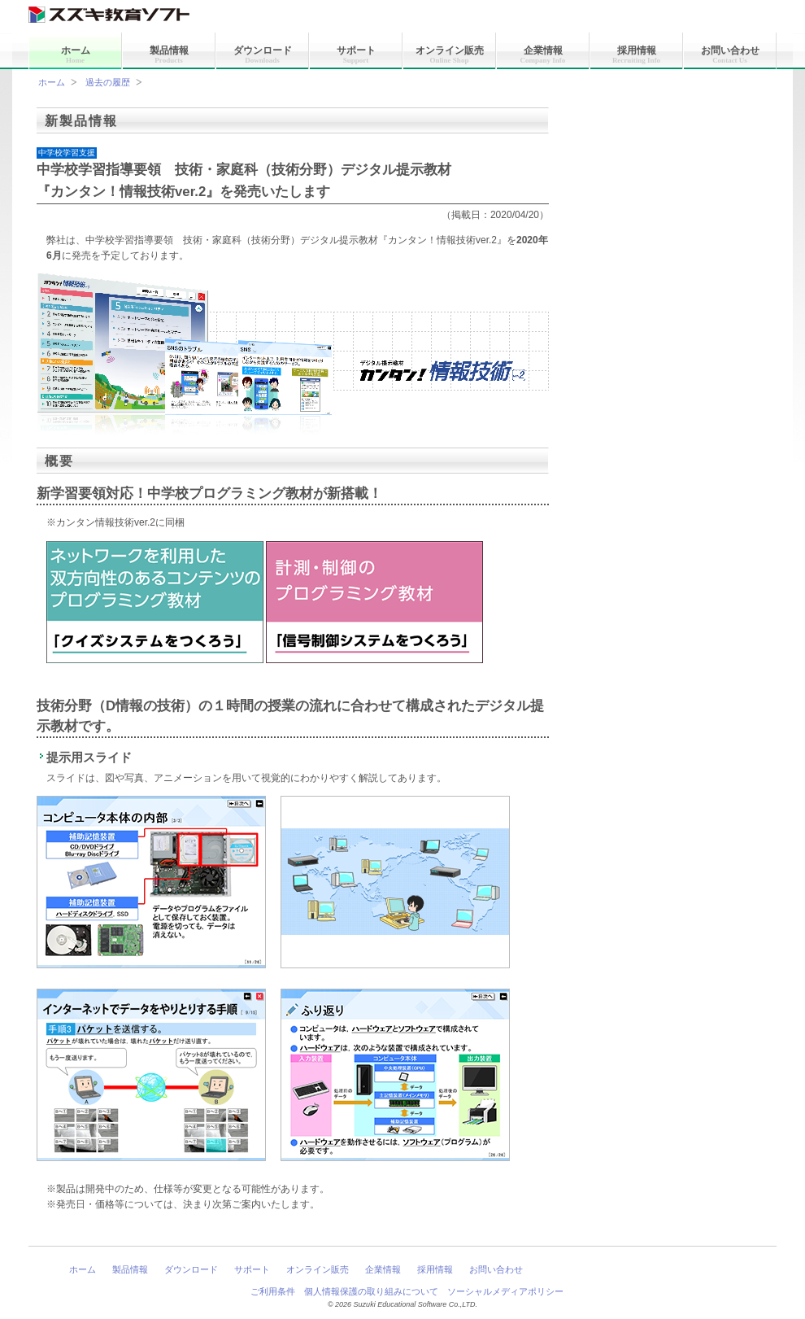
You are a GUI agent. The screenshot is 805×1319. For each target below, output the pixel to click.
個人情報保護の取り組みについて (371, 1291)
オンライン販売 (450, 54)
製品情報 (169, 54)
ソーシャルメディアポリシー (505, 1291)
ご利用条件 (272, 1291)
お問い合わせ (730, 54)
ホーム (75, 54)
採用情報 (636, 54)
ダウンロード (262, 54)
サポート (356, 54)
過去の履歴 (107, 82)
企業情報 (543, 54)
